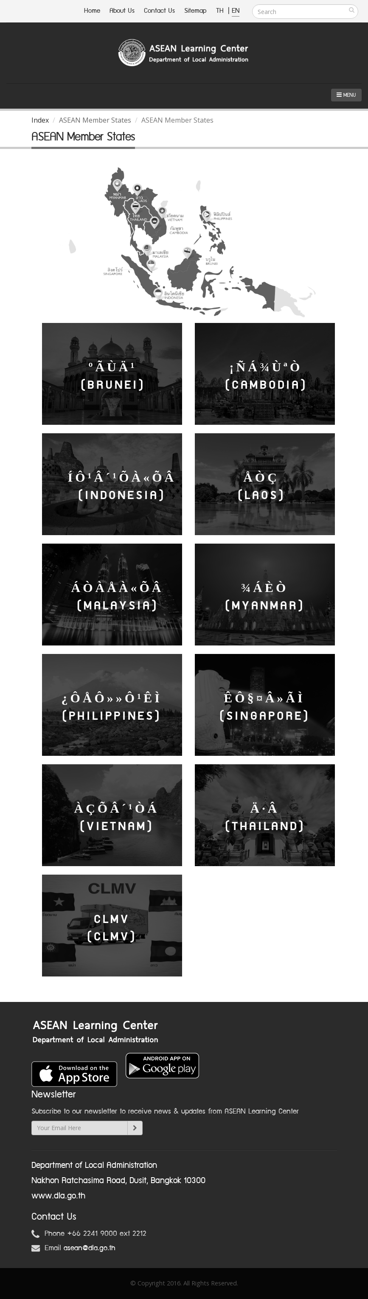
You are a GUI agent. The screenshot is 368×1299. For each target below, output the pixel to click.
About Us (122, 11)
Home (92, 11)
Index (40, 120)
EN (235, 11)
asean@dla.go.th (89, 1248)
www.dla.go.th (58, 1196)
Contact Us (159, 11)
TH (221, 11)
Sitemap (195, 11)
